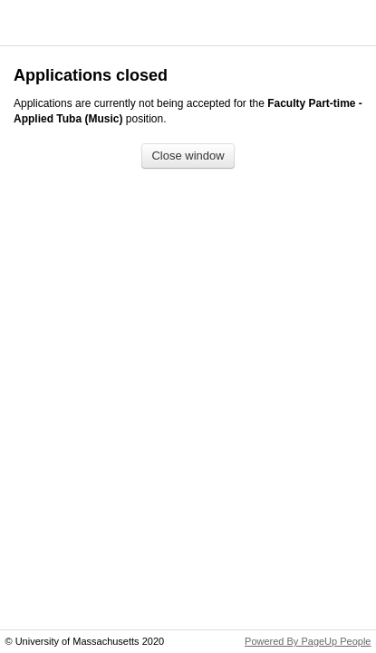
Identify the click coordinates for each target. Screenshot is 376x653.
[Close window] (187, 156)
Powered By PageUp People (308, 641)
